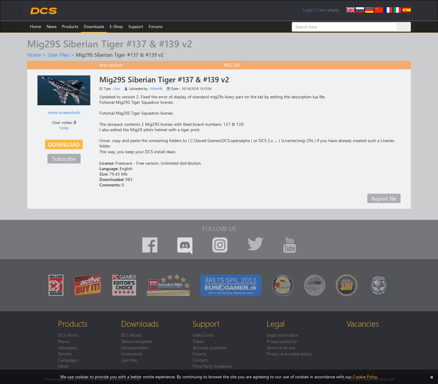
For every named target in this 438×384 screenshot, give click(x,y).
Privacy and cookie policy (289, 353)
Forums (156, 26)
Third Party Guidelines (212, 366)
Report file (384, 198)
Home (35, 26)
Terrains (65, 353)
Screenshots (131, 353)
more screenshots (64, 112)
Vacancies (362, 323)
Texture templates (136, 341)
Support (135, 26)
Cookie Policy (365, 376)
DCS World (68, 335)
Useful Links (202, 335)
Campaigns (68, 360)
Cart (321, 10)
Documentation (135, 347)
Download (64, 144)
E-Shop (116, 26)
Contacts (200, 360)
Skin (117, 88)
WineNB (156, 88)
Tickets (198, 341)
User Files (58, 54)
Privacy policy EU (282, 341)
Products (70, 26)
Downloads (94, 26)
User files (129, 360)
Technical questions (209, 347)
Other (63, 366)
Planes (63, 341)
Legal (276, 323)
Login (308, 10)
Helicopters (68, 347)
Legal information (282, 335)
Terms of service (281, 347)
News (51, 26)
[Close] (431, 376)
